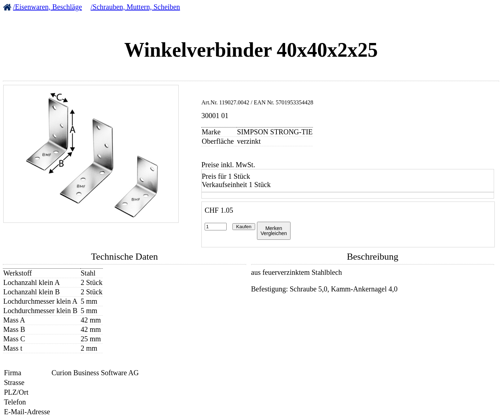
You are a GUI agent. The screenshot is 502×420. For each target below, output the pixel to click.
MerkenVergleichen (274, 230)
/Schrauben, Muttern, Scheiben (135, 7)
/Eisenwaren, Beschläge (47, 7)
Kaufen (243, 226)
